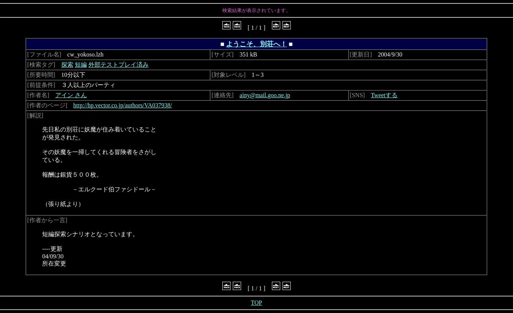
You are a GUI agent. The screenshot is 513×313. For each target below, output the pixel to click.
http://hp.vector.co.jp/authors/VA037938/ (122, 105)
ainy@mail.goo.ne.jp (265, 95)
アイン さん (71, 95)
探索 (67, 64)
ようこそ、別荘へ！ (256, 44)
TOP (256, 302)
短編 (81, 64)
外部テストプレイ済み (118, 64)
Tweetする (384, 95)
